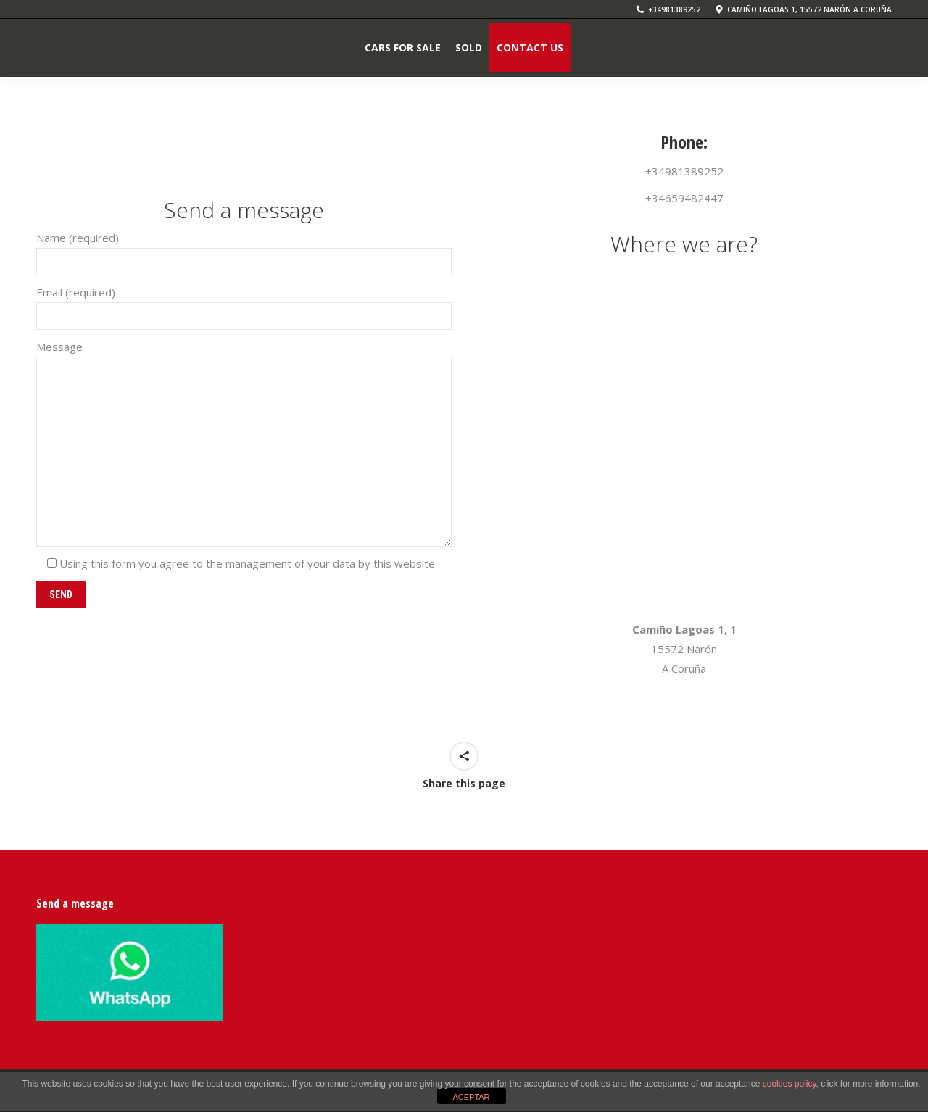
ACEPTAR (470, 1096)
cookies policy (789, 1084)
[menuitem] (402, 47)
